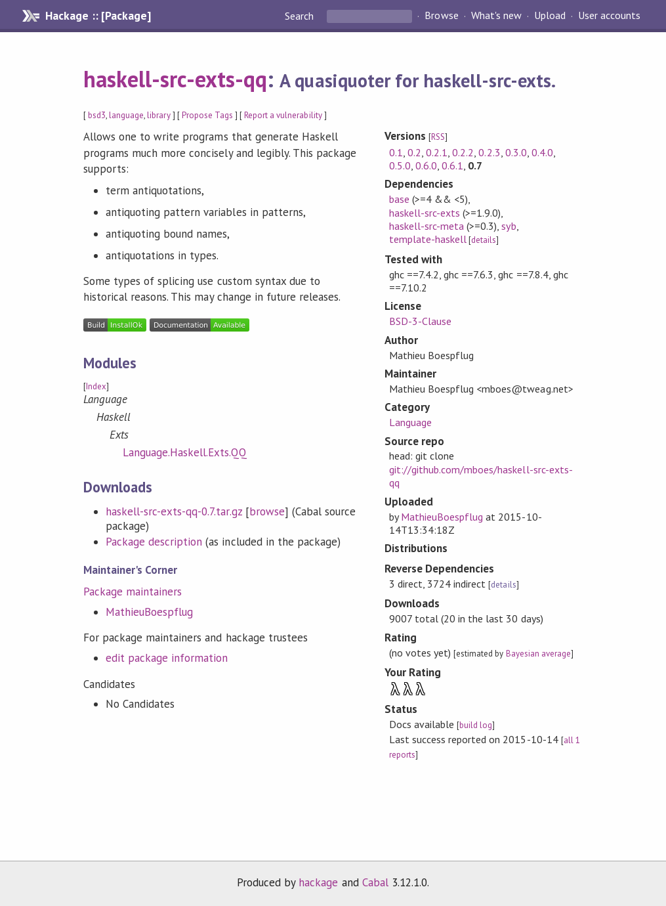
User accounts (609, 15)
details (483, 240)
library (158, 115)
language (126, 115)
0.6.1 (452, 165)
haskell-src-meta (426, 225)
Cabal (375, 882)
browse (267, 511)
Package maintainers (132, 591)
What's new (496, 15)
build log (475, 725)
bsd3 (97, 115)
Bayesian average (538, 653)
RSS (438, 136)
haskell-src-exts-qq (175, 78)
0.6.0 (426, 165)
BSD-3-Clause (420, 321)
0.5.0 (400, 165)
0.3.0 (516, 152)
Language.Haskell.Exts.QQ (185, 452)
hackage (318, 882)
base (399, 198)
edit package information (167, 658)
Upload (550, 15)
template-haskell (428, 239)
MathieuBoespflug (149, 612)
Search (300, 15)
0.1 (396, 152)
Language (410, 422)
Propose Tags (207, 115)
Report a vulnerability (283, 115)
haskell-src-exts (424, 212)
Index (96, 386)
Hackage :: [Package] (97, 16)
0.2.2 (463, 152)
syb (508, 225)
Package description (154, 541)
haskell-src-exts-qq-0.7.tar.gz (174, 511)
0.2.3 (489, 152)
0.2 (414, 152)
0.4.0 (542, 152)
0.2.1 (436, 152)
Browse (441, 15)
